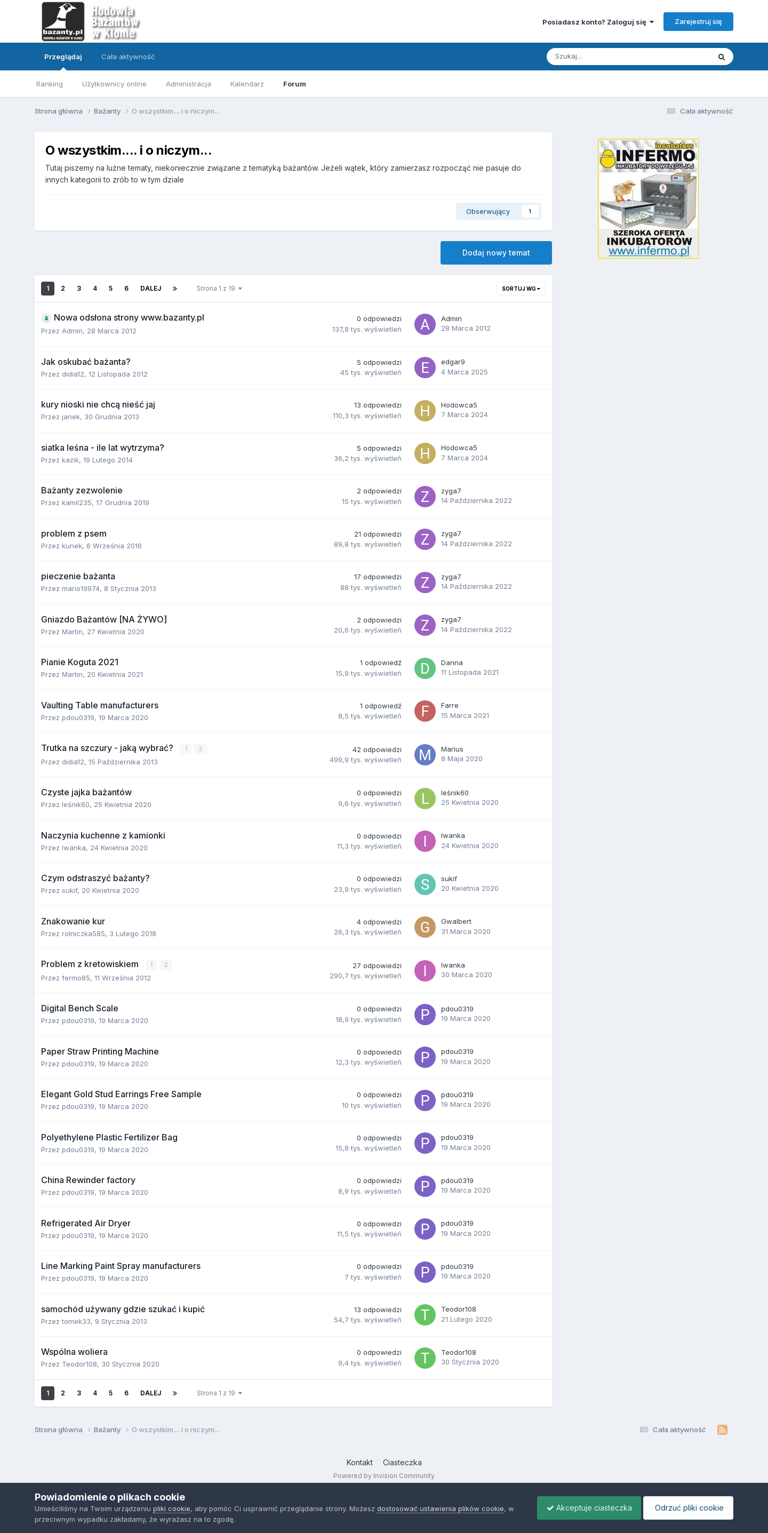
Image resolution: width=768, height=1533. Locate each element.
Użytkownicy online (114, 83)
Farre (450, 705)
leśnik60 (76, 804)
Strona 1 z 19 (219, 288)
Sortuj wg (521, 288)
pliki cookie (171, 1508)
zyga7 (451, 490)
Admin (72, 330)
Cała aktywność (128, 56)
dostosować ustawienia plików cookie (440, 1508)
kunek (72, 545)
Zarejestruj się (698, 21)
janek (71, 416)
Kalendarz (247, 83)
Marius (452, 749)
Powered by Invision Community (384, 1475)
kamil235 (77, 502)
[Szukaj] (603, 56)
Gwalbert (456, 921)
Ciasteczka (402, 1461)
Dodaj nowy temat (496, 252)
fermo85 (76, 977)
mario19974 (81, 588)
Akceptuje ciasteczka (584, 1507)
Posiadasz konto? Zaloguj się (598, 22)
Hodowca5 (459, 405)
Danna (452, 662)
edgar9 (453, 361)
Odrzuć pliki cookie (686, 1507)
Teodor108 (458, 1308)
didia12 (73, 374)
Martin (72, 631)
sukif (69, 890)
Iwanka (74, 847)
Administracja (188, 83)
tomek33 (76, 1320)
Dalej (150, 288)
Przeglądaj (63, 61)
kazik (70, 460)
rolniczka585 (83, 933)
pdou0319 (78, 717)
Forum (294, 83)
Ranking (49, 83)
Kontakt (360, 1461)
